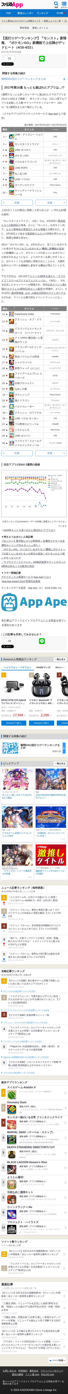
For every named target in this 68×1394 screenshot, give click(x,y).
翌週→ (51, 202)
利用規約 (22, 1370)
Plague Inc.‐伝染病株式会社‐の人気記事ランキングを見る (26, 1057)
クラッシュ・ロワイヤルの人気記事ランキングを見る (25, 1023)
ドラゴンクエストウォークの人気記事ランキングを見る (26, 1010)
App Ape (53, 113)
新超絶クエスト (35, 233)
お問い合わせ (9, 1370)
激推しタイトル (40, 27)
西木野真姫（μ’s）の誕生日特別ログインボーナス (38, 293)
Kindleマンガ (43, 667)
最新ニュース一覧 (52, 21)
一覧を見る (60, 659)
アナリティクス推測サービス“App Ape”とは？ (26, 577)
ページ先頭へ (58, 1360)
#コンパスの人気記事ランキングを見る (19, 991)
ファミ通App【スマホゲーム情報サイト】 (21, 21)
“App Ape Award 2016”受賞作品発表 (20, 581)
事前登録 (24, 27)
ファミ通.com (32, 1374)
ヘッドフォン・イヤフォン (17, 667)
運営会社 (34, 1370)
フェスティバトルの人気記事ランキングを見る (22, 1042)
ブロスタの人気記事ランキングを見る (18, 1073)
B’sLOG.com (47, 1374)
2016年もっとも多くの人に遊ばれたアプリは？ (29, 530)
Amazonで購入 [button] (13, 723)
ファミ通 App (12, 5)
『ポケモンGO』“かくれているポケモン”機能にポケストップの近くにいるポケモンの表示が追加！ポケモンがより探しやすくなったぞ (33, 553)
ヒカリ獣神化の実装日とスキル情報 (25, 229)
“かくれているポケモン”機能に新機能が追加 (40, 248)
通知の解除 (17, 1374)
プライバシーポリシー (52, 1370)
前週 (16, 202)
